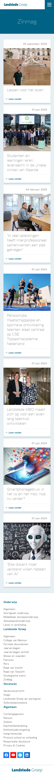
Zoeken (7, 722)
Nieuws (7, 718)
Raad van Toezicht (14, 671)
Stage (6, 695)
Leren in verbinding (14, 625)
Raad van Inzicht (13, 668)
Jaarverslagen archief (16, 652)
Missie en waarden (14, 656)
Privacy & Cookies (14, 745)
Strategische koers (14, 675)
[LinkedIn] (27, 755)
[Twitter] (20, 755)
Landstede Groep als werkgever (22, 699)
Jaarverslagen (11, 648)
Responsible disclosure (16, 741)
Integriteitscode (12, 733)
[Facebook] (6, 755)
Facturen (8, 660)
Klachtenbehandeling (15, 726)
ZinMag (7, 679)
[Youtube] (13, 755)
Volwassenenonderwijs (16, 621)
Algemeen (9, 609)
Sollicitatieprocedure (15, 702)
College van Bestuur (15, 640)
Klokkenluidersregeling (16, 729)
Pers (6, 664)
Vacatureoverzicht (13, 691)
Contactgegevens (13, 714)
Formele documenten (15, 644)
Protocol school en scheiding (20, 737)
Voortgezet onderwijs (16, 613)
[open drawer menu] (49, 4)
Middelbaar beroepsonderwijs (20, 617)
